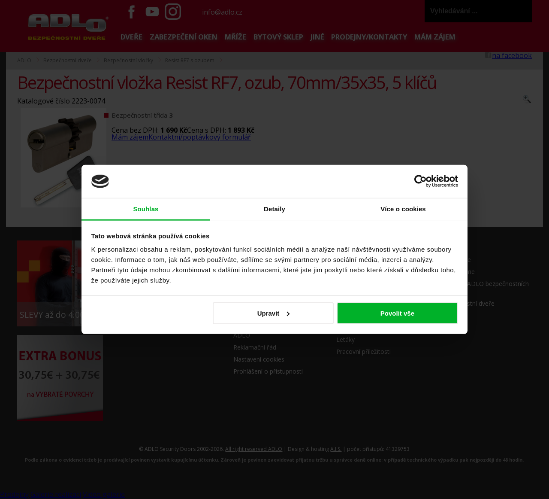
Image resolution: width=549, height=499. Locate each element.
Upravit (273, 313)
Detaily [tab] (274, 209)
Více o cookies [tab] (403, 209)
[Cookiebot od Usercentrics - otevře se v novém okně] (420, 181)
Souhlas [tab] (145, 209)
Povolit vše (397, 313)
